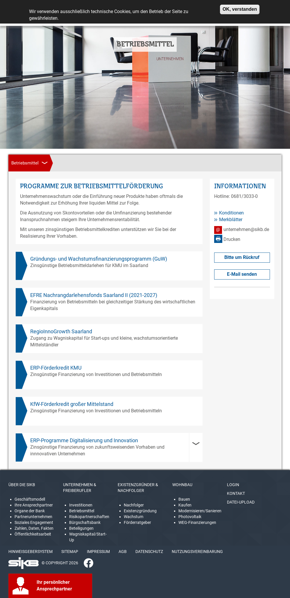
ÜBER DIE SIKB (21, 484)
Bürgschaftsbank (85, 522)
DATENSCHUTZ (149, 551)
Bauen (184, 499)
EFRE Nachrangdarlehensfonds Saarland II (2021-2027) (93, 295)
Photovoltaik (189, 516)
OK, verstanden (240, 6)
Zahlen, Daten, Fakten (34, 528)
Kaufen (184, 505)
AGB (123, 551)
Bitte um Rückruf (241, 257)
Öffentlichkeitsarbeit (33, 534)
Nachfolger (134, 505)
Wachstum (133, 516)
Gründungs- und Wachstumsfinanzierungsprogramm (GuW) (98, 259)
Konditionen (231, 213)
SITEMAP (69, 551)
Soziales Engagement (34, 522)
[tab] (109, 447)
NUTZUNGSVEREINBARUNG (197, 551)
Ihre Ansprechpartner (34, 505)
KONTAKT (236, 493)
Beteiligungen (81, 528)
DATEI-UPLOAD (241, 502)
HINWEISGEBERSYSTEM (30, 551)
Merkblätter (230, 219)
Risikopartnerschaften (89, 516)
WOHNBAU (182, 484)
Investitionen (80, 505)
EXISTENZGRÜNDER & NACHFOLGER (138, 487)
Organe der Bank (30, 511)
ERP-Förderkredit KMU (56, 368)
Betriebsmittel (81, 511)
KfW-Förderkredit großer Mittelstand (71, 404)
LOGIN (233, 484)
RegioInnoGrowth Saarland (61, 331)
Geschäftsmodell (30, 499)
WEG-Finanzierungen (197, 522)
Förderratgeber (137, 522)
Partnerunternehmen (33, 516)
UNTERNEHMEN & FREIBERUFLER (79, 487)
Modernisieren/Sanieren (199, 511)
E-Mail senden (242, 274)
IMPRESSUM (98, 551)
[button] (109, 447)
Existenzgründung (140, 511)
